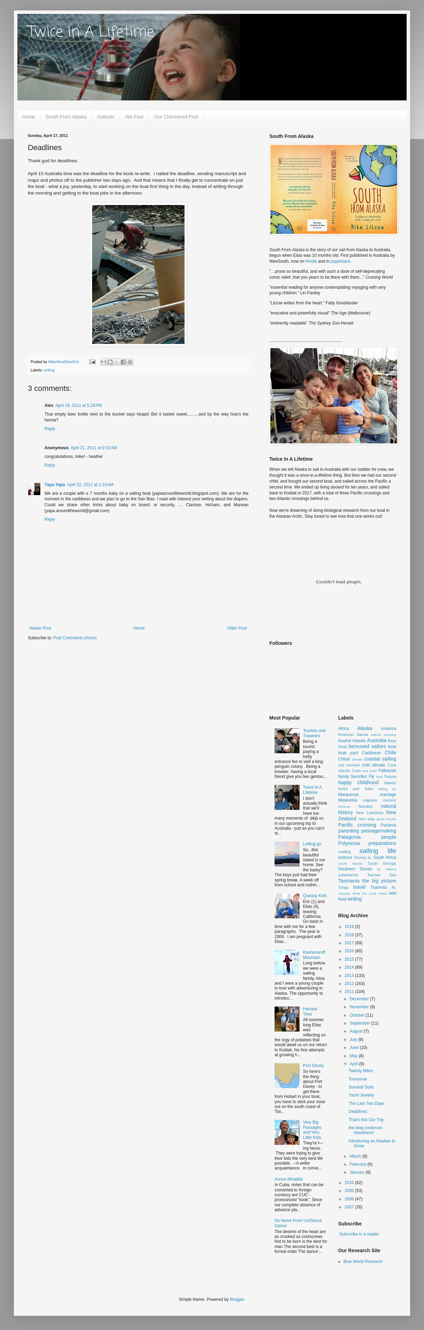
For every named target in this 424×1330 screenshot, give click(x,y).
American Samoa (353, 734)
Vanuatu (344, 893)
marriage (388, 794)
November (360, 1006)
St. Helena (386, 869)
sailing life (377, 850)
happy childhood (358, 782)
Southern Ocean (355, 869)
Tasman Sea (381, 875)
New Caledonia (369, 813)
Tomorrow (358, 1079)
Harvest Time (310, 1011)
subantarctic (348, 875)
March (356, 1156)
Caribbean (371, 752)
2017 (350, 943)
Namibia (366, 806)
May (354, 1055)
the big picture (379, 881)
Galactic (106, 117)
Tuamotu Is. (383, 887)
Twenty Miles (361, 1070)
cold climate (373, 765)
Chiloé (344, 759)
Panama (388, 825)
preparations (382, 843)
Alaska (364, 728)
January (358, 1172)
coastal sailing (380, 759)
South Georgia (382, 863)
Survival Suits (361, 1087)
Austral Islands (352, 740)
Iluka (369, 789)
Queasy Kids (315, 895)
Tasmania (349, 881)
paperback (340, 261)
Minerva (344, 806)
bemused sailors (367, 746)
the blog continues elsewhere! (365, 1130)
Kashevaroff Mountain (314, 955)
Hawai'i (390, 783)
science (345, 857)
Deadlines (358, 1111)
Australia (376, 740)
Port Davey (313, 1065)
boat (392, 746)
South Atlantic (350, 863)
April (354, 1063)
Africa (343, 728)
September (360, 1023)
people (388, 837)
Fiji (371, 776)
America (388, 728)
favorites (359, 776)
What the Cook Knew (369, 893)
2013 (350, 975)
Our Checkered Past (176, 117)
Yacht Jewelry (361, 1095)
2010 (350, 1182)
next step (366, 819)
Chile (390, 752)
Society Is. (363, 857)
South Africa (384, 857)
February (358, 1164)
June (355, 1047)
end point (369, 771)
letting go (387, 789)
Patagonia (349, 837)
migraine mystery (379, 800)
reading (344, 851)
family (343, 776)
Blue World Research (363, 1261)
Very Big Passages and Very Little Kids (312, 1130)
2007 (350, 1207)
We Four (134, 117)
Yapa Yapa (54, 484)
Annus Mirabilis (289, 1179)
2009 (350, 1190)
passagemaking (378, 831)
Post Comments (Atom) (75, 637)
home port (348, 789)
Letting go (312, 843)
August (357, 1031)
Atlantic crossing (383, 735)
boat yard (348, 752)
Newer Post (40, 628)
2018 (350, 935)
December (360, 998)
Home (28, 117)
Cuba (356, 771)
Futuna (390, 776)
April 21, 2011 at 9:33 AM (94, 447)
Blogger (237, 1299)
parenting (348, 831)
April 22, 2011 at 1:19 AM (90, 484)
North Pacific (386, 819)
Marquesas (348, 794)
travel (359, 887)
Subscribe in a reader (359, 1234)
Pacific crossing (357, 825)
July (354, 1039)
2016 (350, 951)
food (379, 777)
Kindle (311, 261)
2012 (350, 983)
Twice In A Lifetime (91, 32)
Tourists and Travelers (314, 733)
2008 (350, 1199)
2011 (350, 991)
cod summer (349, 765)
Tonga (343, 887)
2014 (350, 967)
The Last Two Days (366, 1103)
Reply (49, 428)
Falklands (387, 770)
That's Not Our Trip (366, 1119)
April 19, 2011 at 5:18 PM (78, 405)
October (358, 1015)
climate (357, 759)
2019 (350, 926)
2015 (350, 959)
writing (49, 370)
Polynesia (349, 843)
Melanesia (347, 800)
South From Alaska (66, 117)
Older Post (237, 628)
